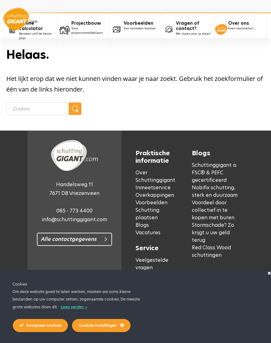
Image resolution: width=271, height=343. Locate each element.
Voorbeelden (151, 202)
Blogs (142, 225)
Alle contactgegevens (68, 239)
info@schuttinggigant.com (74, 219)
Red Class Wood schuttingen (211, 251)
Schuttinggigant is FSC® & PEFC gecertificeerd (214, 173)
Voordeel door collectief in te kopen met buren (213, 210)
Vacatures (148, 232)
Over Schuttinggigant (155, 176)
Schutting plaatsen (147, 213)
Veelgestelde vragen (152, 263)
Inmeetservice (153, 187)
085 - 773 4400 (74, 210)
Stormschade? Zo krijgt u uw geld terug (213, 232)
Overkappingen (155, 195)
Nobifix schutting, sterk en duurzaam (215, 191)
